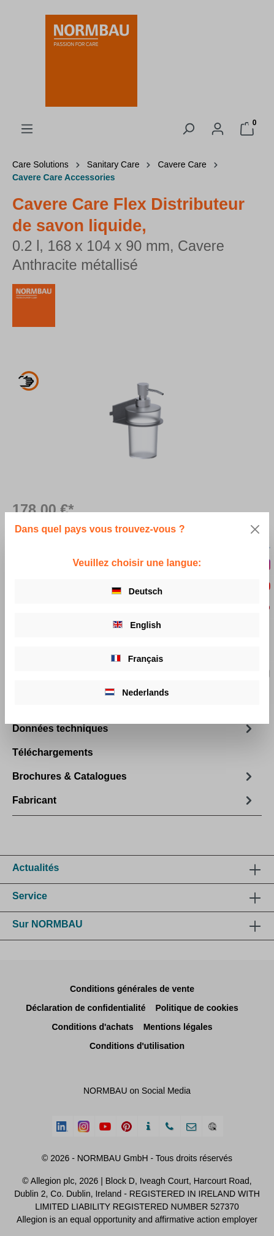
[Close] (255, 529)
